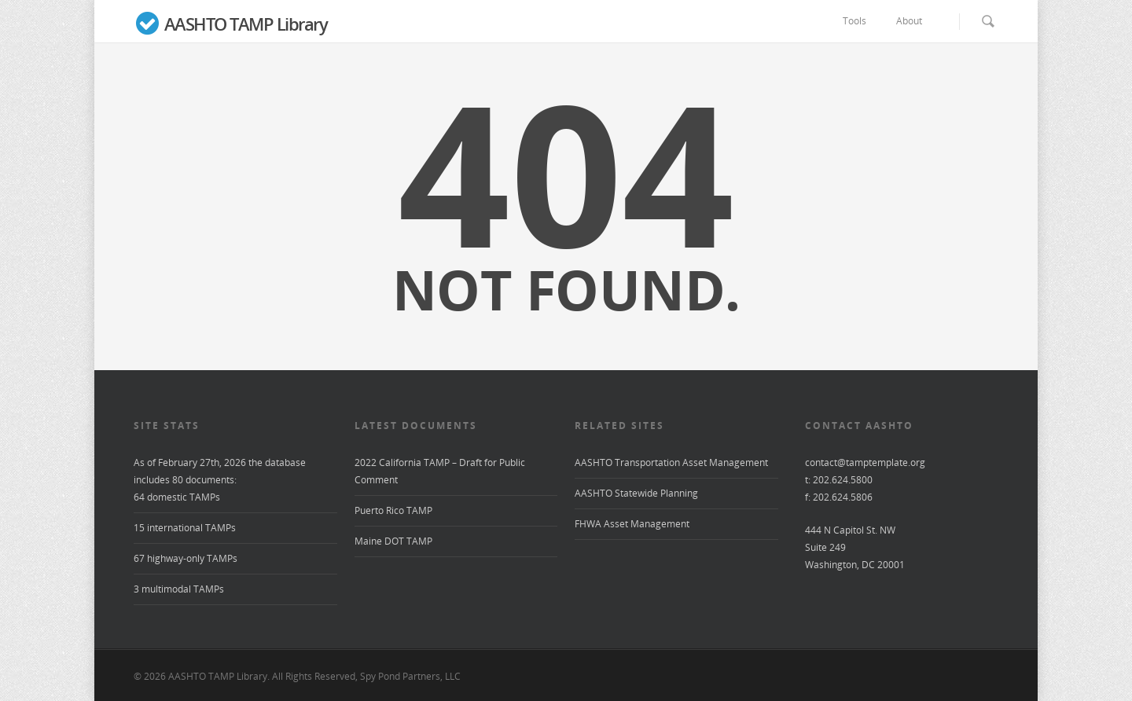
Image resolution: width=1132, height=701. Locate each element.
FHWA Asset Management (632, 523)
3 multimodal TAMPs (179, 589)
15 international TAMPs (185, 527)
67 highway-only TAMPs (185, 558)
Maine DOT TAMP (393, 541)
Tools (861, 21)
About (916, 21)
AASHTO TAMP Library (230, 25)
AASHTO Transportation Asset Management (671, 462)
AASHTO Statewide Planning (636, 493)
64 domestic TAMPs (177, 497)
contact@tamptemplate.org (865, 462)
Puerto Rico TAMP (393, 510)
